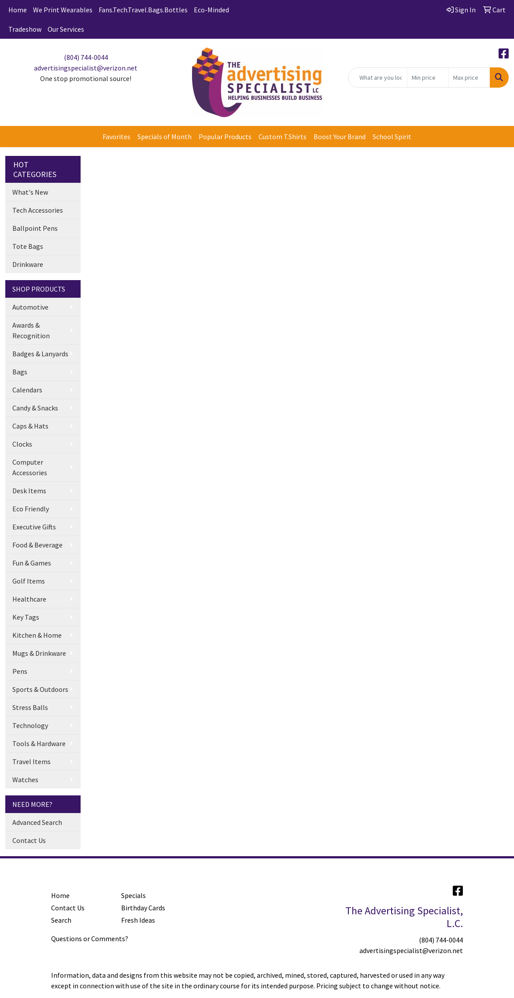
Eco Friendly (30, 508)
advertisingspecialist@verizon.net (85, 67)
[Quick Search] (377, 77)
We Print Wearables (62, 9)
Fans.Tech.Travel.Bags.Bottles (143, 9)
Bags (19, 371)
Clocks (22, 444)
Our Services (66, 29)
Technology (30, 725)
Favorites (116, 136)
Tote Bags (27, 246)
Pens (19, 671)
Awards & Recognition (31, 330)
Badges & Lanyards (40, 353)
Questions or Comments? (89, 938)
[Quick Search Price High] (469, 77)
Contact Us (29, 840)
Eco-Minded (211, 9)
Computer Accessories (29, 467)
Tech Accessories (37, 210)
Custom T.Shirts (283, 136)
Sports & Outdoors (40, 689)
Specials (133, 895)
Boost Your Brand (340, 136)
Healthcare (29, 599)
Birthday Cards (143, 907)
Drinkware (27, 264)
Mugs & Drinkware (39, 653)
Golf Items (28, 581)
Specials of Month (164, 136)
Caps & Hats (30, 425)
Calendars (27, 389)
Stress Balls (30, 707)
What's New (30, 192)
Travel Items (31, 761)
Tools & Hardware (39, 743)
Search (61, 920)
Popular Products (225, 136)
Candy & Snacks (35, 407)
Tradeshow (24, 29)
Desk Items (29, 490)
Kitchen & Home (37, 635)
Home (17, 9)
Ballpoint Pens (35, 228)
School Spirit (392, 136)
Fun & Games (31, 562)
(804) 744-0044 (86, 57)
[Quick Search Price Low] (428, 77)
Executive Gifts (34, 526)
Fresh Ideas (138, 920)
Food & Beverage (37, 544)
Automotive (30, 307)
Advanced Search (37, 822)
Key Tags (25, 617)
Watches (25, 779)
